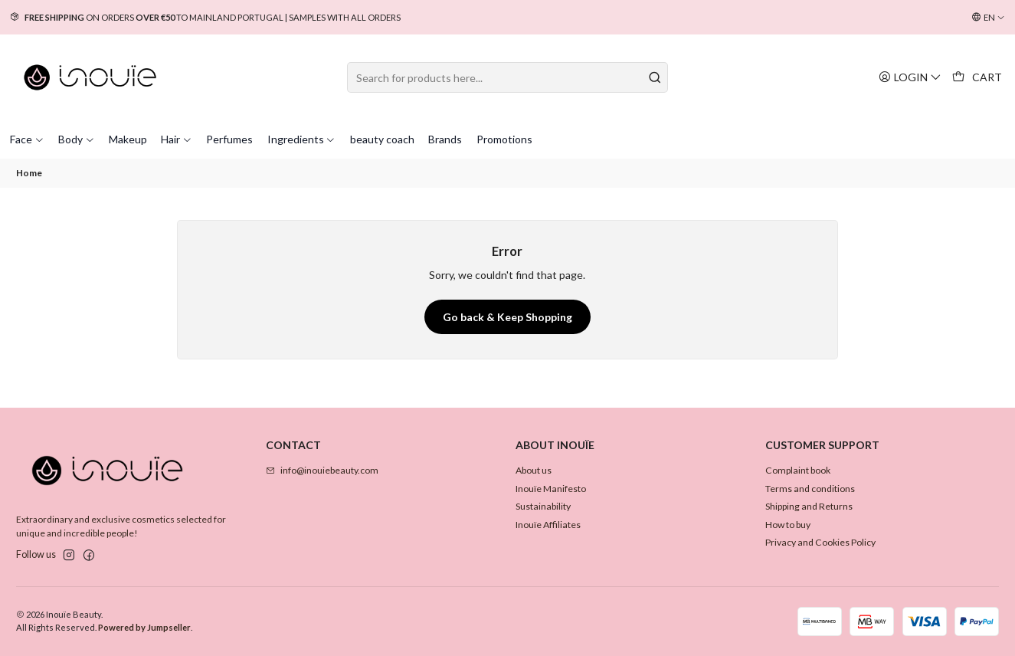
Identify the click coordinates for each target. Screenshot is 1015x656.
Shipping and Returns (809, 506)
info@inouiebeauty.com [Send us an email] (322, 470)
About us (534, 470)
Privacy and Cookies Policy (820, 542)
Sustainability (543, 506)
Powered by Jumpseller (144, 627)
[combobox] (507, 77)
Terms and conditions (810, 488)
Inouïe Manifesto (551, 488)
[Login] (910, 77)
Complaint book (797, 470)
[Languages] (988, 17)
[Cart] (977, 77)
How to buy (787, 524)
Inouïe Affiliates (548, 524)
